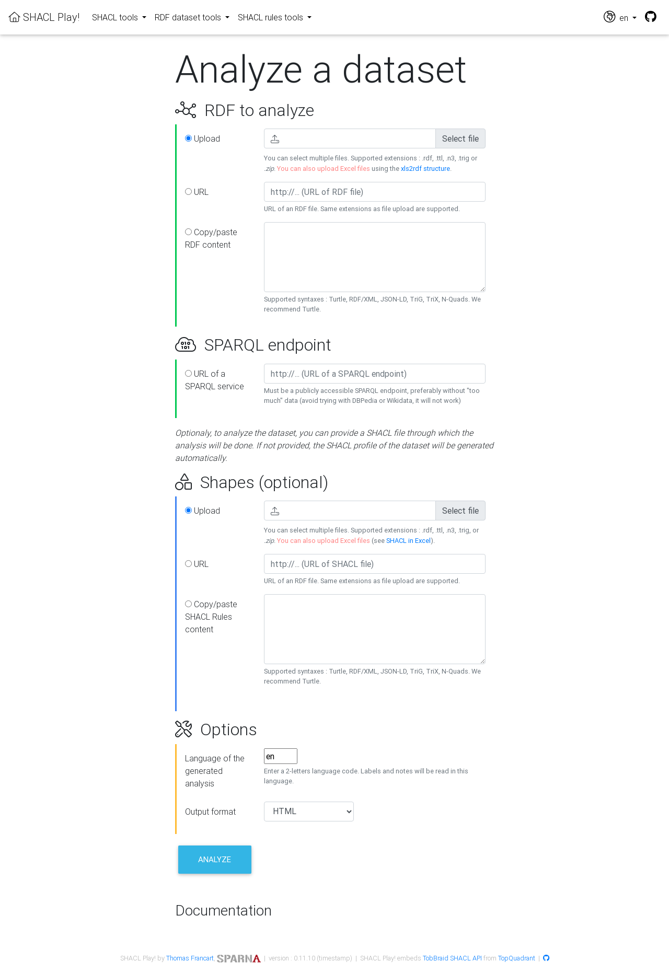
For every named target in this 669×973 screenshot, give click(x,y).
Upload (202, 138)
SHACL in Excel (408, 540)
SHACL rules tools (271, 17)
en (617, 17)
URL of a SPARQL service (214, 379)
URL (197, 192)
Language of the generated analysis (215, 771)
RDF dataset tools (189, 17)
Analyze (214, 859)
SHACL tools (116, 17)
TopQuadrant (516, 958)
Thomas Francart (190, 958)
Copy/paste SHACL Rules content (211, 616)
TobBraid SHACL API (452, 958)
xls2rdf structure (425, 168)
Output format (210, 811)
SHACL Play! (43, 17)
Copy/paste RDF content (211, 238)
